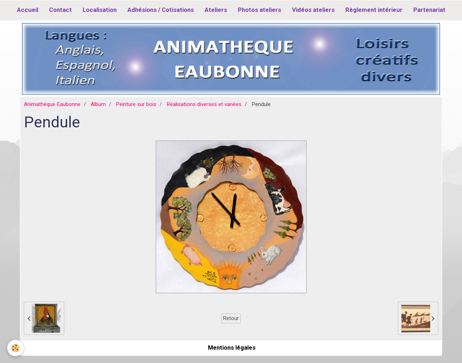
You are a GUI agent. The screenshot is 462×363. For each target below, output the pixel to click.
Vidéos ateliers (313, 9)
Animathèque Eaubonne (52, 104)
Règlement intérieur (373, 9)
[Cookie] (15, 348)
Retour (231, 318)
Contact (60, 9)
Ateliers (216, 9)
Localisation (100, 9)
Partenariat (429, 9)
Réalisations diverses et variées (203, 104)
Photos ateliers (259, 9)
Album (98, 104)
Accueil (27, 9)
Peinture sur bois (136, 104)
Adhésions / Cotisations (160, 9)
